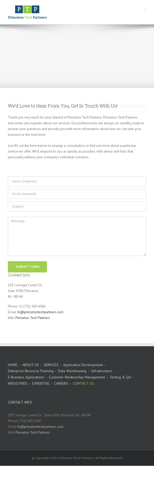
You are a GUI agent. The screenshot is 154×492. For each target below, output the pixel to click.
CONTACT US (83, 383)
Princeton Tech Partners (32, 318)
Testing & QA (120, 377)
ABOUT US (30, 364)
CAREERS (61, 383)
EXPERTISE (40, 383)
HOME (12, 364)
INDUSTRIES (17, 383)
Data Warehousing (72, 370)
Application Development (83, 364)
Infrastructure (101, 370)
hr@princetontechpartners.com (40, 312)
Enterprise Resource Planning (31, 370)
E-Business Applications (26, 377)
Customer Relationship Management (77, 377)
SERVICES (51, 364)
